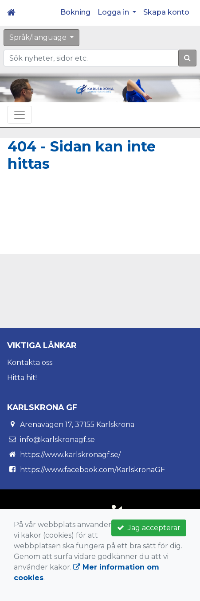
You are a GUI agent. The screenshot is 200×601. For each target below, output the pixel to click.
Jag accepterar (148, 527)
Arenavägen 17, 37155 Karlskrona (77, 424)
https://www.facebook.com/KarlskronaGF (92, 469)
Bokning (75, 12)
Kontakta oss (29, 362)
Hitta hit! (22, 377)
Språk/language (38, 37)
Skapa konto (166, 12)
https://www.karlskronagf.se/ (70, 454)
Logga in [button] (114, 12)
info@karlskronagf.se (57, 439)
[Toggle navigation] (19, 115)
